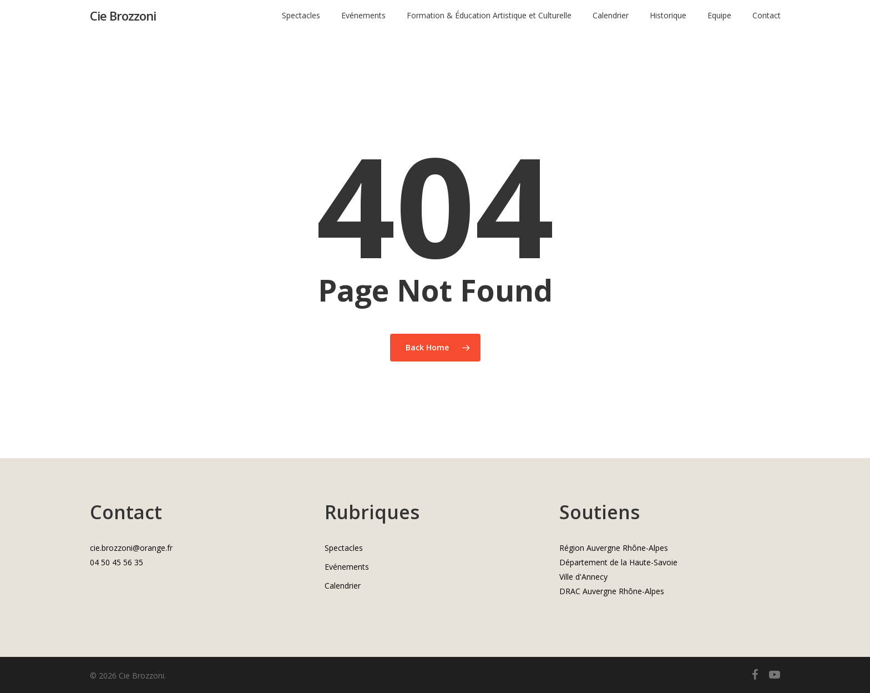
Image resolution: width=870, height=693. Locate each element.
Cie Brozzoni (123, 22)
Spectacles (344, 548)
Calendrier (343, 585)
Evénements (347, 566)
